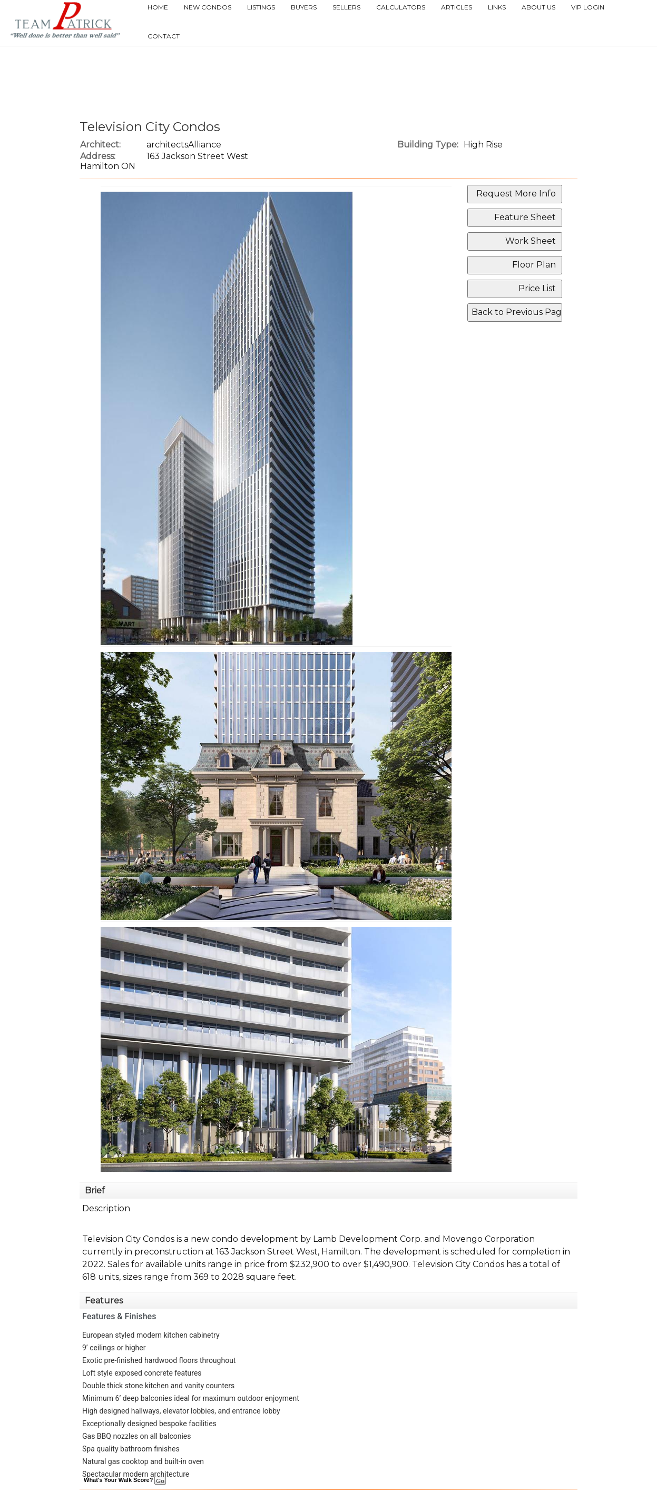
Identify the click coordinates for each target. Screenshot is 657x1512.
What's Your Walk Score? (125, 1480)
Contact (164, 36)
